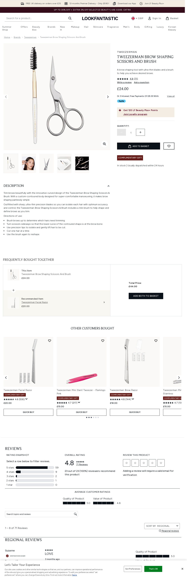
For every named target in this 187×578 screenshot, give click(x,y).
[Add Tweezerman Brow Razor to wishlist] (155, 340)
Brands (17, 37)
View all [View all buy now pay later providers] (171, 96)
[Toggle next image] (108, 96)
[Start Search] (70, 18)
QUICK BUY (28, 412)
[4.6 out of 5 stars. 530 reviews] (14, 399)
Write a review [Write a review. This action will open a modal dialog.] (124, 82)
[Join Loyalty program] (148, 114)
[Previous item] (6, 377)
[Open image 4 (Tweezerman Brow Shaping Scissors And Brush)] (64, 163)
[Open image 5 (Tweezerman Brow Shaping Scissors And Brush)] (82, 163)
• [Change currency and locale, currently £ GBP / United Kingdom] (137, 18)
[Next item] (179, 377)
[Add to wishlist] (168, 146)
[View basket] (172, 18)
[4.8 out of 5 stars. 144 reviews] (120, 399)
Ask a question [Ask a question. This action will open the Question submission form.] (141, 82)
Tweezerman (30, 37)
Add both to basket (146, 296)
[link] (154, 18)
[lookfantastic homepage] (100, 18)
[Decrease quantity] (121, 132)
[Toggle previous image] (6, 96)
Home (7, 37)
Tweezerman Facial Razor (18, 390)
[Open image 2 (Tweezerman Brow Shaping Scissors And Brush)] (29, 163)
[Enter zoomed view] (104, 143)
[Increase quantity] (140, 132)
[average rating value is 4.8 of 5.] (125, 78)
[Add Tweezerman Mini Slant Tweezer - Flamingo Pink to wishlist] (102, 340)
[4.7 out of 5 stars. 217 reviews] (67, 403)
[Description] (57, 186)
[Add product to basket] (138, 146)
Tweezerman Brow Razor (124, 390)
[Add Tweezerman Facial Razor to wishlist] (49, 340)
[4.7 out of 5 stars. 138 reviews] (173, 403)
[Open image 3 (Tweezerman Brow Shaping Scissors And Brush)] (46, 163)
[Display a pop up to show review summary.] (26, 399)
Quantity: (123, 126)
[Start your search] (39, 18)
